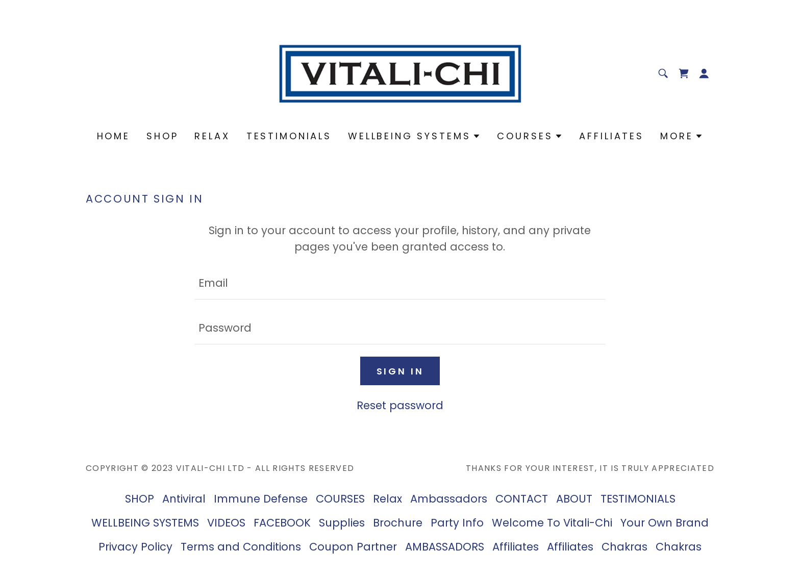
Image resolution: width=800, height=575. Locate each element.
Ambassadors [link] (448, 498)
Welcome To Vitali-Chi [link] (552, 522)
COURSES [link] (340, 498)
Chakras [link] (624, 546)
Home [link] (113, 136)
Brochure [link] (397, 522)
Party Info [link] (457, 522)
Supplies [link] (342, 522)
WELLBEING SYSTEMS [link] (145, 522)
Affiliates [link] (611, 136)
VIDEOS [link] (226, 522)
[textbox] (399, 283)
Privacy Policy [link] (135, 546)
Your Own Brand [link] (664, 522)
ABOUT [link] (574, 498)
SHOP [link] (162, 136)
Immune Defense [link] (261, 498)
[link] (400, 72)
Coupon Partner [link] (353, 546)
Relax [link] (212, 136)
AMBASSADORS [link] (444, 546)
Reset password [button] (400, 405)
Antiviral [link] (184, 498)
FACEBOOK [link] (282, 522)
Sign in (400, 371)
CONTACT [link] (521, 498)
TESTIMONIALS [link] (289, 136)
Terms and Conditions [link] (241, 546)
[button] (704, 73)
